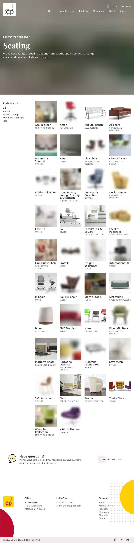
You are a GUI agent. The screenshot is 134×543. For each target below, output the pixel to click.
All (4, 108)
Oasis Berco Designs (120, 300)
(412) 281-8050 (123, 6)
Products (103, 508)
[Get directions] (108, 6)
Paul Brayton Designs (92, 162)
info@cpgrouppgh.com (70, 505)
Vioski (63, 266)
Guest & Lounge (11, 114)
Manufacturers (106, 505)
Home (102, 502)
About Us (103, 515)
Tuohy (63, 161)
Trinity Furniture (44, 128)
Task (5, 120)
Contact (103, 518)
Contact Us (108, 459)
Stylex (38, 232)
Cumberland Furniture (116, 129)
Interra (39, 164)
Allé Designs (91, 128)
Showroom (104, 512)
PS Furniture (66, 128)
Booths (6, 111)
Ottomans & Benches (13, 117)
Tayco (38, 300)
